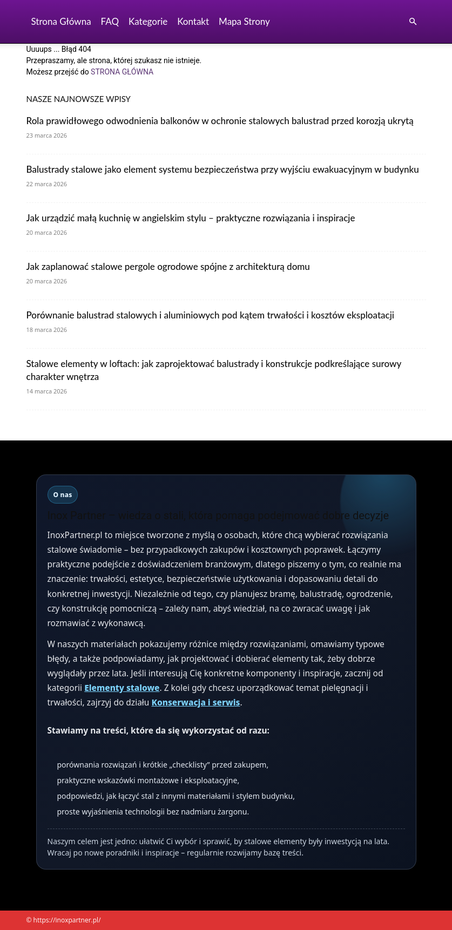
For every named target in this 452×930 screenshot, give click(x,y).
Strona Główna (61, 21)
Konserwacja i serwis (195, 702)
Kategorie (148, 21)
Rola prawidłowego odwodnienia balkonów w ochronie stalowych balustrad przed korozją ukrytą (220, 120)
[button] (413, 22)
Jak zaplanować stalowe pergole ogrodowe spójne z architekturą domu (168, 266)
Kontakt (193, 21)
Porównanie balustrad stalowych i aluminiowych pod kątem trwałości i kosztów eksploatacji (210, 315)
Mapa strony (244, 21)
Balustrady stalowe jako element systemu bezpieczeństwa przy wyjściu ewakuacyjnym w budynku (222, 169)
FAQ (110, 21)
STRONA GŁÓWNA (122, 71)
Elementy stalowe (121, 688)
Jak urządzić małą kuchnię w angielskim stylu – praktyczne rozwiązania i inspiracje (190, 217)
